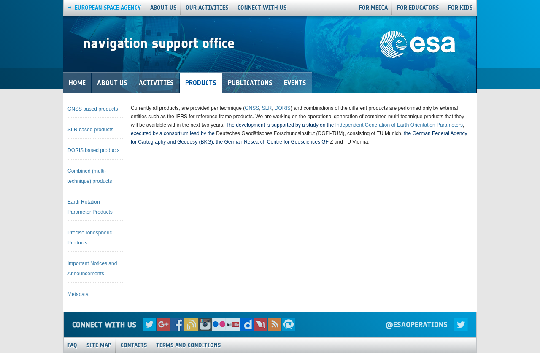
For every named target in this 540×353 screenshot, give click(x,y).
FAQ (72, 345)
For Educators (418, 7)
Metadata (78, 294)
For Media (373, 7)
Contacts (134, 345)
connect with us (262, 7)
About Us (112, 83)
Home (77, 83)
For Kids (460, 7)
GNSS (252, 108)
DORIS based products (93, 150)
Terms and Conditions (188, 345)
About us (163, 7)
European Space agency (108, 7)
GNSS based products (93, 109)
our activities (207, 7)
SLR (267, 108)
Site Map (98, 345)
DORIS (283, 108)
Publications (250, 83)
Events (295, 83)
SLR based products (90, 130)
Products (200, 83)
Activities (156, 83)
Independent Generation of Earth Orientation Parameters (399, 125)
